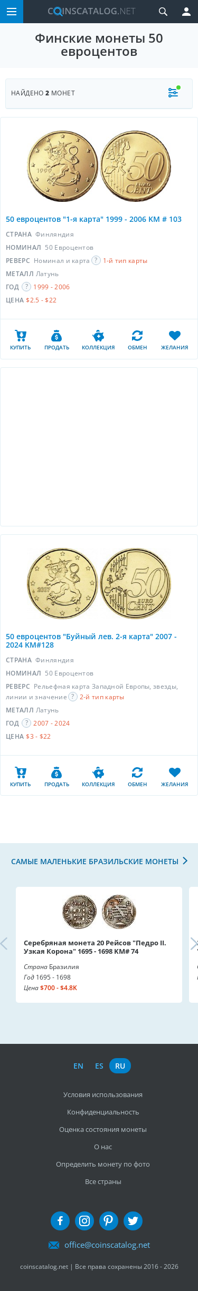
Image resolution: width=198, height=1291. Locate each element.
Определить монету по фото (103, 1164)
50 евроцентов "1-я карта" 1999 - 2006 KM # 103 (94, 219)
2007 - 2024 (51, 723)
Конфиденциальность (103, 1112)
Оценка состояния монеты (103, 1129)
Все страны (103, 1181)
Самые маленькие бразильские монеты (94, 861)
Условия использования (103, 1094)
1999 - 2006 (51, 286)
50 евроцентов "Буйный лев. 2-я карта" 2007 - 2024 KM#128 (91, 640)
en (78, 1066)
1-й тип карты (125, 260)
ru (120, 1066)
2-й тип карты (102, 696)
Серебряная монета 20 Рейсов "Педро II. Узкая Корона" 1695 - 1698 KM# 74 (95, 946)
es (99, 1066)
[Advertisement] (99, 447)
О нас (103, 1146)
